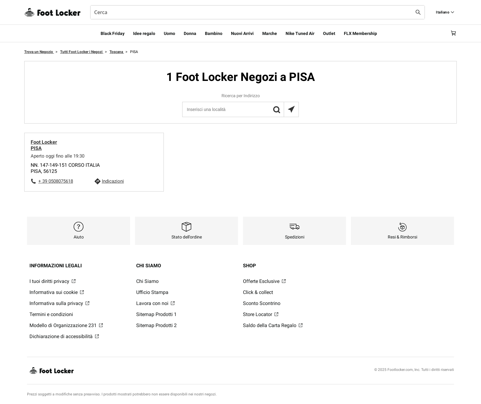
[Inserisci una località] (240, 109)
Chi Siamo (147, 281)
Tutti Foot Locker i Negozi (81, 52)
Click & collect (258, 292)
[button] (276, 109)
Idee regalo (144, 33)
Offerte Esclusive (264, 281)
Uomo (169, 33)
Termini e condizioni (51, 314)
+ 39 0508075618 (55, 181)
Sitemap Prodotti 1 (156, 314)
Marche (269, 33)
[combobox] (257, 12)
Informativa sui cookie (56, 292)
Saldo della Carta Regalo (272, 325)
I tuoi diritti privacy (52, 281)
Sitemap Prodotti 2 (156, 325)
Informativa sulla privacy (59, 303)
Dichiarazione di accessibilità (64, 336)
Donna (190, 33)
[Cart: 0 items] (451, 33)
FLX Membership (360, 33)
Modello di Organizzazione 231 (66, 325)
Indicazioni (113, 181)
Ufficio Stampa (152, 292)
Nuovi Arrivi (242, 33)
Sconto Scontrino (261, 303)
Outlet (329, 33)
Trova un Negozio (39, 52)
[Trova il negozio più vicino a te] (291, 109)
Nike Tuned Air (300, 33)
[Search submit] (418, 12)
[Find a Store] (444, 12)
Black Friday (113, 33)
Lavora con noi (155, 303)
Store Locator (260, 314)
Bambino (213, 33)
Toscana (117, 52)
